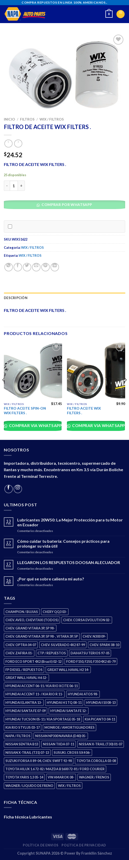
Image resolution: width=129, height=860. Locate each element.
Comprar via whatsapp (35, 425)
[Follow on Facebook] (8, 489)
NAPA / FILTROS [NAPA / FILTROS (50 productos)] (18, 736)
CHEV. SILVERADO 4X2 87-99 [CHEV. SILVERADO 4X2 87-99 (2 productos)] (63, 645)
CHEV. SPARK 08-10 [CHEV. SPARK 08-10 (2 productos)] (104, 645)
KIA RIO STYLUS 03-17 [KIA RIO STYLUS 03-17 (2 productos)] (22, 727)
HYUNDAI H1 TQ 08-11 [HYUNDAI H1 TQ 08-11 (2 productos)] (64, 702)
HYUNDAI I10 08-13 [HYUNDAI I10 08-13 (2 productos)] (101, 702)
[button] (66, 206)
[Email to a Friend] (36, 267)
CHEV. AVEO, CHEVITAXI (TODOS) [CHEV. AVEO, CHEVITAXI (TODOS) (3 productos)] (31, 620)
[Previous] (3, 390)
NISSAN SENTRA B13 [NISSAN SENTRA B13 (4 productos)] (21, 744)
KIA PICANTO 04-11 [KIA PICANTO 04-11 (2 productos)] (100, 719)
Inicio (9, 119)
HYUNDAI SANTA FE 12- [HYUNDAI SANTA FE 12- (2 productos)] (68, 711)
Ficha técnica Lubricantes (28, 816)
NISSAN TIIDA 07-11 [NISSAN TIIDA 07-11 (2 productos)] (58, 744)
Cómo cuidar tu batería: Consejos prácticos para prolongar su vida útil (63, 543)
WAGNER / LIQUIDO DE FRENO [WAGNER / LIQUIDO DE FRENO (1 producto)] (29, 786)
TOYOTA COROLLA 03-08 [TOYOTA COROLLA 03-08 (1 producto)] (96, 761)
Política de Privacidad (84, 845)
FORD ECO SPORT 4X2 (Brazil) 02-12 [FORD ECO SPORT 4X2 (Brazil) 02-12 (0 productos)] (33, 661)
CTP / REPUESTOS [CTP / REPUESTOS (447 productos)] (51, 653)
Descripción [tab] (15, 298)
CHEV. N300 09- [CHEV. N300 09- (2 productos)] (94, 636)
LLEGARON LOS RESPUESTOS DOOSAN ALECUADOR (68, 562)
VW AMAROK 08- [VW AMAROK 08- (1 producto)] (61, 777)
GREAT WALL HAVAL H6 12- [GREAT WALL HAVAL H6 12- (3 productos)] (26, 678)
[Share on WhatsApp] (8, 267)
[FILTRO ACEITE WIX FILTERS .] (96, 371)
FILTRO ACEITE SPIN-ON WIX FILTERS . (25, 410)
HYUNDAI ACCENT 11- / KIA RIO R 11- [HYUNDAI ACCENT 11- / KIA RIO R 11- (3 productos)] (34, 694)
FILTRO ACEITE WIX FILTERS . (84, 410)
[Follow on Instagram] (18, 489)
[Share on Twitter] (27, 267)
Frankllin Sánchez (96, 853)
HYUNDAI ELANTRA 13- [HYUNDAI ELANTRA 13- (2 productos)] (23, 702)
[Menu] (120, 14)
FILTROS (27, 119)
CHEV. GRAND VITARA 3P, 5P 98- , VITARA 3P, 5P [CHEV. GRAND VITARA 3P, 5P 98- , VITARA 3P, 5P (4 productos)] (41, 636)
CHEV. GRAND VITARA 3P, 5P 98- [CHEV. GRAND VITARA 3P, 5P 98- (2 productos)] (30, 628)
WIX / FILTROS (51, 119)
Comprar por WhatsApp (66, 204)
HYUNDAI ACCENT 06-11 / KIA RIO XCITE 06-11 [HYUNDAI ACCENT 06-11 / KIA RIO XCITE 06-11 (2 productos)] (41, 686)
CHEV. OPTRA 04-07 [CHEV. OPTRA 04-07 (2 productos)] (20, 645)
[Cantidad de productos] (14, 186)
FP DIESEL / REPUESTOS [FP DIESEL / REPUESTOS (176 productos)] (24, 670)
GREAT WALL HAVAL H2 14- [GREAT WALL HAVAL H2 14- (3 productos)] (68, 670)
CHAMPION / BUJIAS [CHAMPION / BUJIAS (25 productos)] (21, 612)
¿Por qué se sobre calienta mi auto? (50, 578)
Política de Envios (40, 845)
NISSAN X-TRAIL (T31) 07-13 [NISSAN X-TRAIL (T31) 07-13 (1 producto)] (27, 752)
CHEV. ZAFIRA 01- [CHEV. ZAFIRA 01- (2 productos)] (19, 653)
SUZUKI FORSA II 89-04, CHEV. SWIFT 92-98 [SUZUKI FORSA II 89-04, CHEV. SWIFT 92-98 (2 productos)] (38, 761)
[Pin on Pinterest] (45, 267)
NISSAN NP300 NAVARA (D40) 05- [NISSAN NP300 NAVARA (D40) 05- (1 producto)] (60, 736)
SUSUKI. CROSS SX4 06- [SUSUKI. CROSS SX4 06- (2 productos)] (72, 752)
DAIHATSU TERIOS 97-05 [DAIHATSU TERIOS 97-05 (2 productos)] (90, 653)
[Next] (125, 390)
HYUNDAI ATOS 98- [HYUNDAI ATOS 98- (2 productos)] (83, 694)
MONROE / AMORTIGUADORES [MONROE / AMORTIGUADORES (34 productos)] (69, 727)
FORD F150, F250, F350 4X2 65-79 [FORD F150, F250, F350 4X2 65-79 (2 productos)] (91, 661)
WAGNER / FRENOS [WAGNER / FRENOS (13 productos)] (94, 777)
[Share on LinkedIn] (55, 267)
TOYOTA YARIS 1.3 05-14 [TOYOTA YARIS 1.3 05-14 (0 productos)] (24, 777)
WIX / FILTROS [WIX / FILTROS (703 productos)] (69, 786)
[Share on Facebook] (18, 267)
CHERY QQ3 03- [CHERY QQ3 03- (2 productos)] (55, 612)
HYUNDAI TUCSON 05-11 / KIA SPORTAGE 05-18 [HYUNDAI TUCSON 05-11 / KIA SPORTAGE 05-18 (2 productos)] (42, 719)
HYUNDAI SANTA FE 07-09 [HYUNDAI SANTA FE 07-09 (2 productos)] (25, 711)
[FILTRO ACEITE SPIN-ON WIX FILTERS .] (33, 371)
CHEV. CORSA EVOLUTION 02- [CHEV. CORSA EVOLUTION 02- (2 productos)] (87, 620)
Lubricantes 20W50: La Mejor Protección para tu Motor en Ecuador (70, 522)
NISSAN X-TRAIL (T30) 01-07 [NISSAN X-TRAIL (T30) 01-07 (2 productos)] (100, 744)
